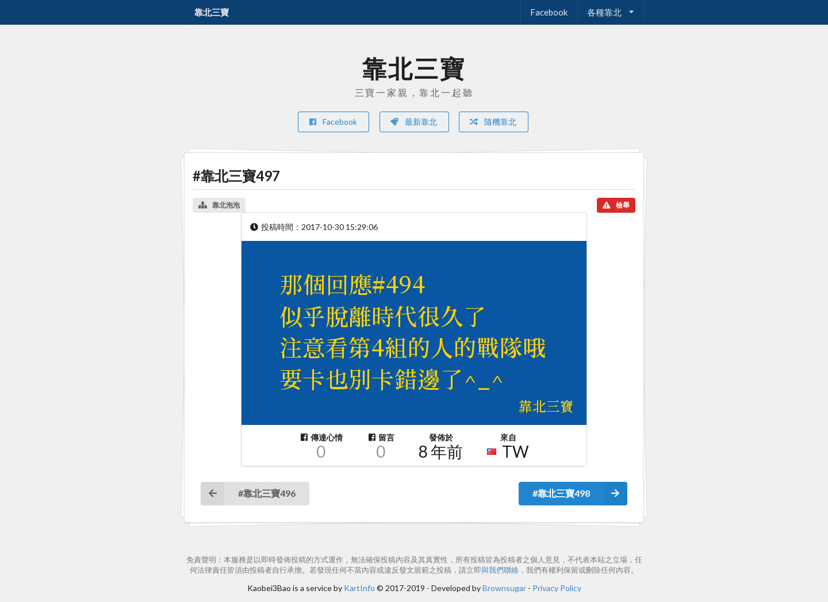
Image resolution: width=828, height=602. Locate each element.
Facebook (549, 12)
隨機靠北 (492, 121)
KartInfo (359, 588)
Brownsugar (504, 588)
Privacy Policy (556, 588)
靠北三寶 (211, 12)
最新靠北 (413, 121)
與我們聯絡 (500, 570)
